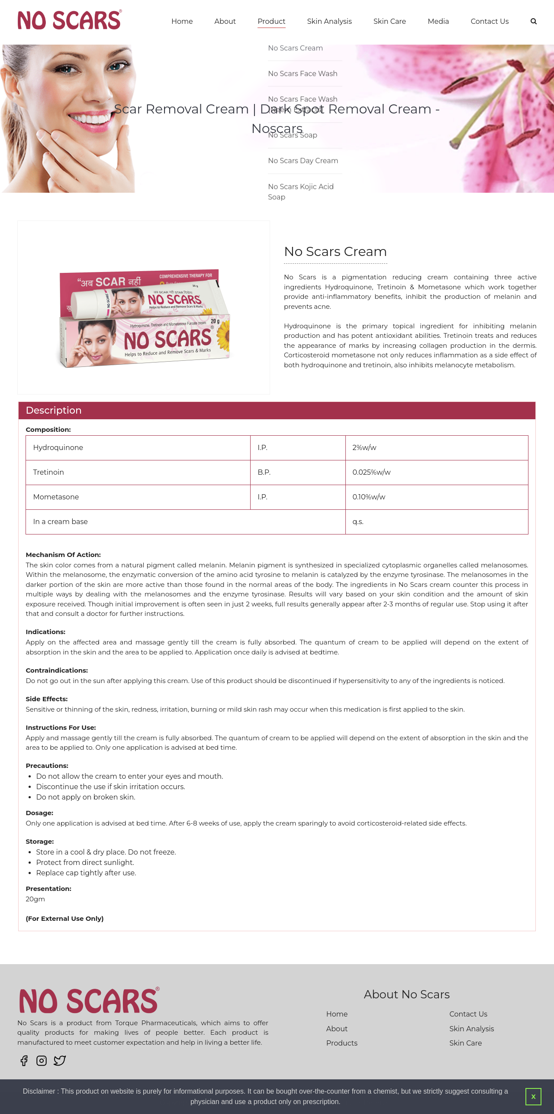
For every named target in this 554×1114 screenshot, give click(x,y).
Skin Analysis (329, 21)
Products (342, 1043)
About (225, 21)
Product (272, 21)
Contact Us (490, 21)
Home (182, 21)
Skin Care (390, 21)
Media (438, 21)
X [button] (533, 1097)
